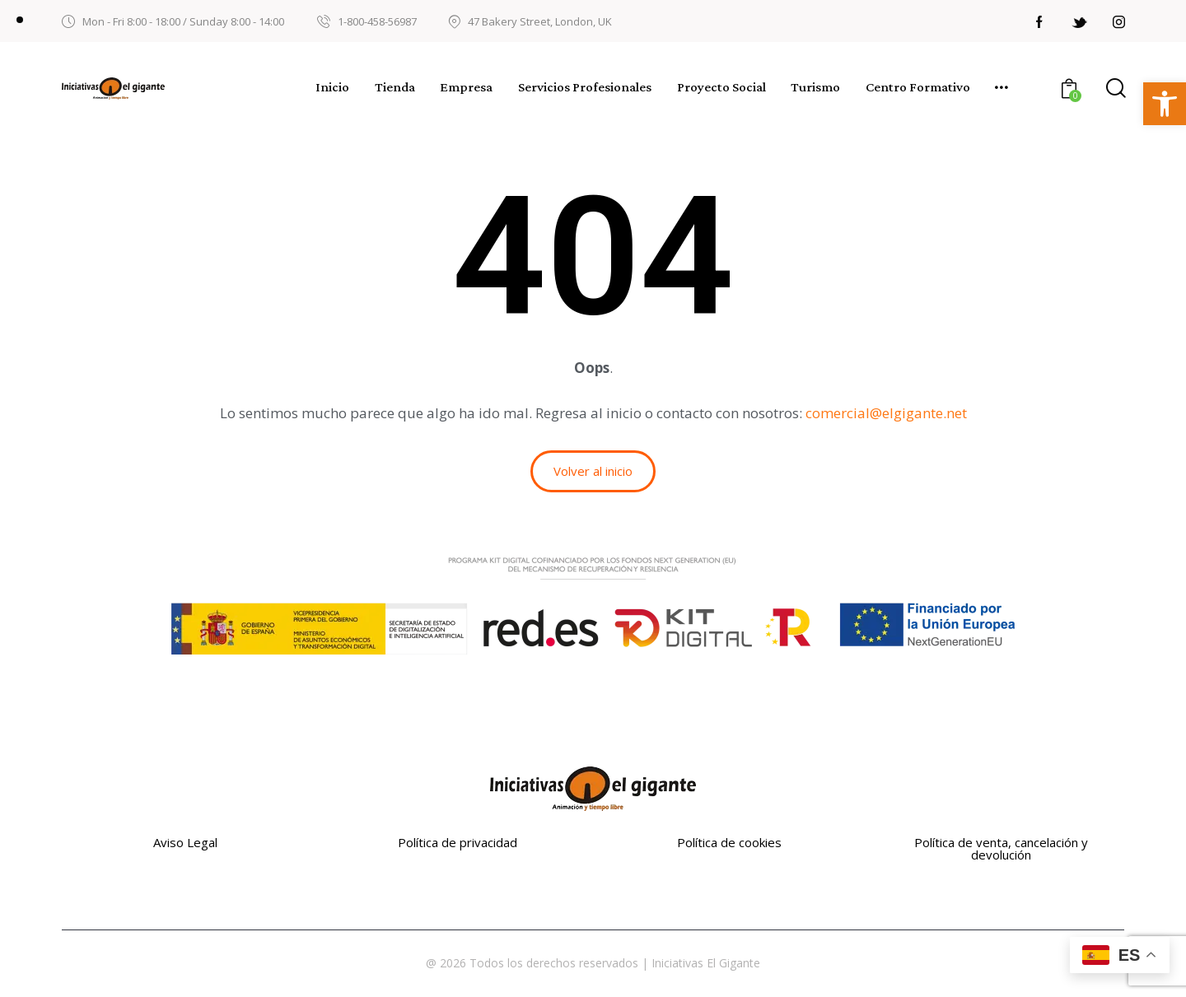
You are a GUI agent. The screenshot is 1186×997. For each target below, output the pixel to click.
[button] (1164, 103)
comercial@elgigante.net (886, 412)
